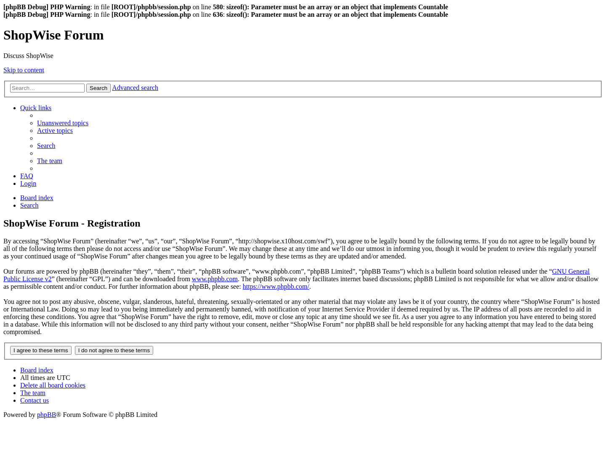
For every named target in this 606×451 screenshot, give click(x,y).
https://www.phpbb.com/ (276, 286)
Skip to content (23, 70)
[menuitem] (62, 123)
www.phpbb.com (215, 278)
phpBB (46, 414)
